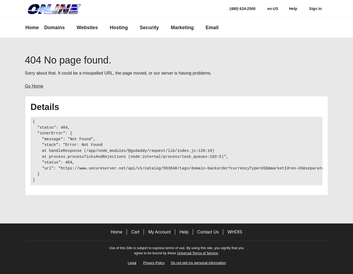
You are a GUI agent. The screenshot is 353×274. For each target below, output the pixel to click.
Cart (135, 232)
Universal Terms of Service (197, 253)
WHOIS (235, 232)
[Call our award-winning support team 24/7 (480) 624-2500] (293, 9)
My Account (159, 232)
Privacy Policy (154, 263)
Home (117, 232)
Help (183, 232)
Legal (132, 263)
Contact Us (208, 232)
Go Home (34, 86)
